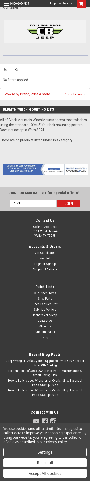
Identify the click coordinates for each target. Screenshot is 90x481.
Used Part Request (45, 304)
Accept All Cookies (45, 473)
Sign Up (67, 3)
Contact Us (45, 320)
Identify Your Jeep (45, 315)
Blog (45, 337)
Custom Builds (45, 331)
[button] (45, 94)
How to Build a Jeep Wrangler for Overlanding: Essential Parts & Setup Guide (45, 383)
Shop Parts (45, 298)
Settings (45, 452)
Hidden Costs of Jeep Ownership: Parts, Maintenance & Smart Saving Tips (45, 373)
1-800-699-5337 (19, 3)
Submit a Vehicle (45, 309)
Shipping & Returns (45, 269)
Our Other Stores (45, 293)
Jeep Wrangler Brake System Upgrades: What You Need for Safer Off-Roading (45, 363)
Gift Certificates (45, 253)
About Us (45, 326)
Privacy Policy (56, 441)
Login (53, 3)
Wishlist (45, 258)
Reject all (45, 462)
